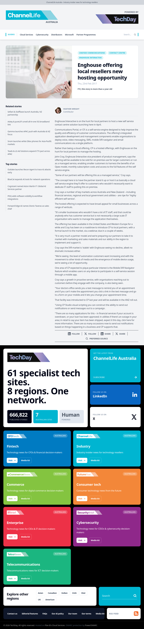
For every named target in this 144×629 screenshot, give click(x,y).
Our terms (86, 613)
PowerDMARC (91, 625)
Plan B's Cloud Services (55, 625)
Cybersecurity (42, 34)
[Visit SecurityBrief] (91, 512)
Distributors (56, 34)
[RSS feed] (124, 613)
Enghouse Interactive (90, 57)
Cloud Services (26, 34)
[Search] (135, 34)
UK (39, 599)
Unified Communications (92, 53)
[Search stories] (121, 34)
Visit (12, 460)
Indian (64, 593)
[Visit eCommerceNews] (22, 474)
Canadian (52, 593)
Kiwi (83, 593)
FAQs (44, 613)
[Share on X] (120, 333)
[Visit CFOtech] (22, 436)
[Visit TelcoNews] (22, 554)
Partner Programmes (86, 34)
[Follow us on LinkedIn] (74, 333)
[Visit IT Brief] (22, 512)
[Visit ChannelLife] (91, 436)
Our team (72, 613)
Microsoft (69, 34)
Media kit (25, 460)
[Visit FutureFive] (91, 474)
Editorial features (30, 613)
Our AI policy (58, 613)
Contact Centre (117, 53)
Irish (74, 593)
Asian (40, 593)
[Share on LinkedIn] (105, 333)
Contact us (12, 613)
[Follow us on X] (90, 333)
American (49, 599)
